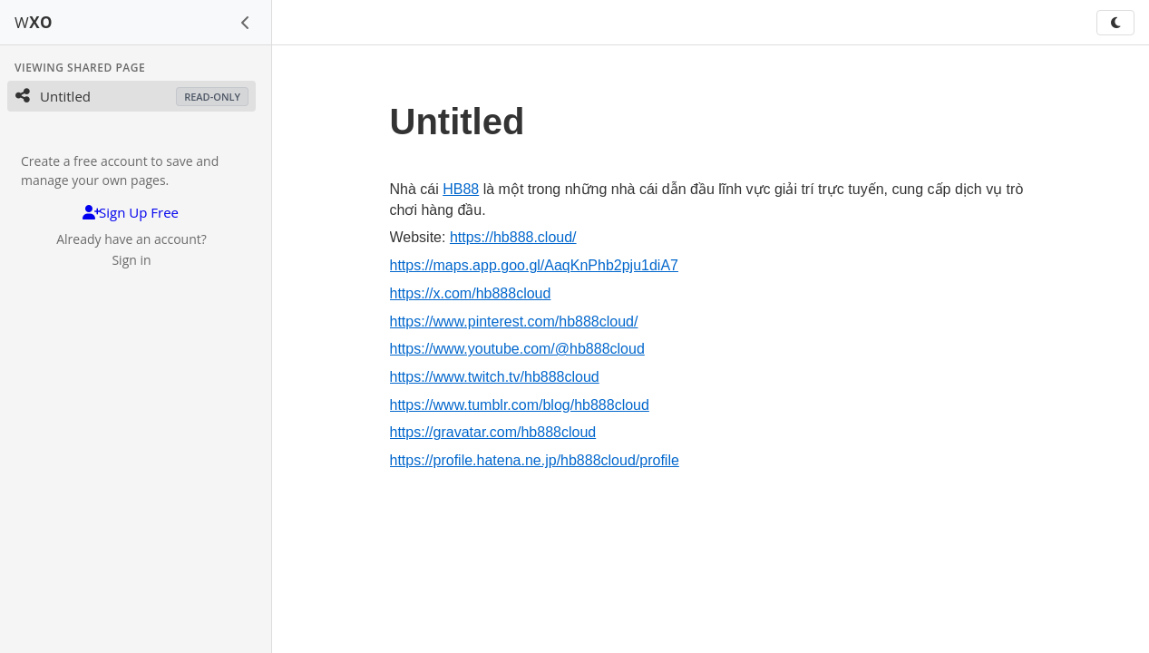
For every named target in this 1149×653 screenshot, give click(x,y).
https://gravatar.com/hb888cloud (493, 432)
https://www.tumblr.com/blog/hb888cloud (519, 405)
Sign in (131, 259)
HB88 (461, 189)
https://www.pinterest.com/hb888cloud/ (514, 321)
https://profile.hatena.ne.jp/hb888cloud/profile (534, 460)
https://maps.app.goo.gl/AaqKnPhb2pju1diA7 (534, 265)
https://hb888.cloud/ (513, 237)
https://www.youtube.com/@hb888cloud (517, 348)
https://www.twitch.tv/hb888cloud (494, 377)
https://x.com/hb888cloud (470, 293)
